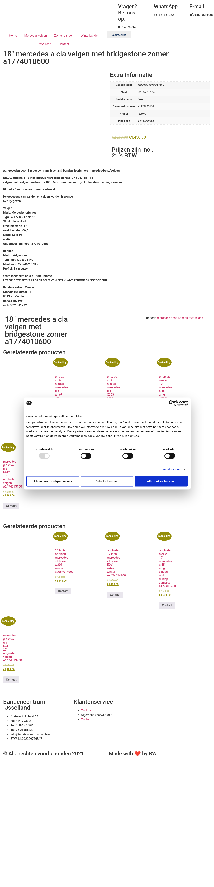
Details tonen (172, 469)
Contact (64, 44)
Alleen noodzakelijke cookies (52, 481)
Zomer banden (63, 35)
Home (13, 35)
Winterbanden (90, 35)
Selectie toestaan (107, 481)
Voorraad (45, 44)
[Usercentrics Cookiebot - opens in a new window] (171, 403)
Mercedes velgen (35, 35)
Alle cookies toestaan (161, 481)
